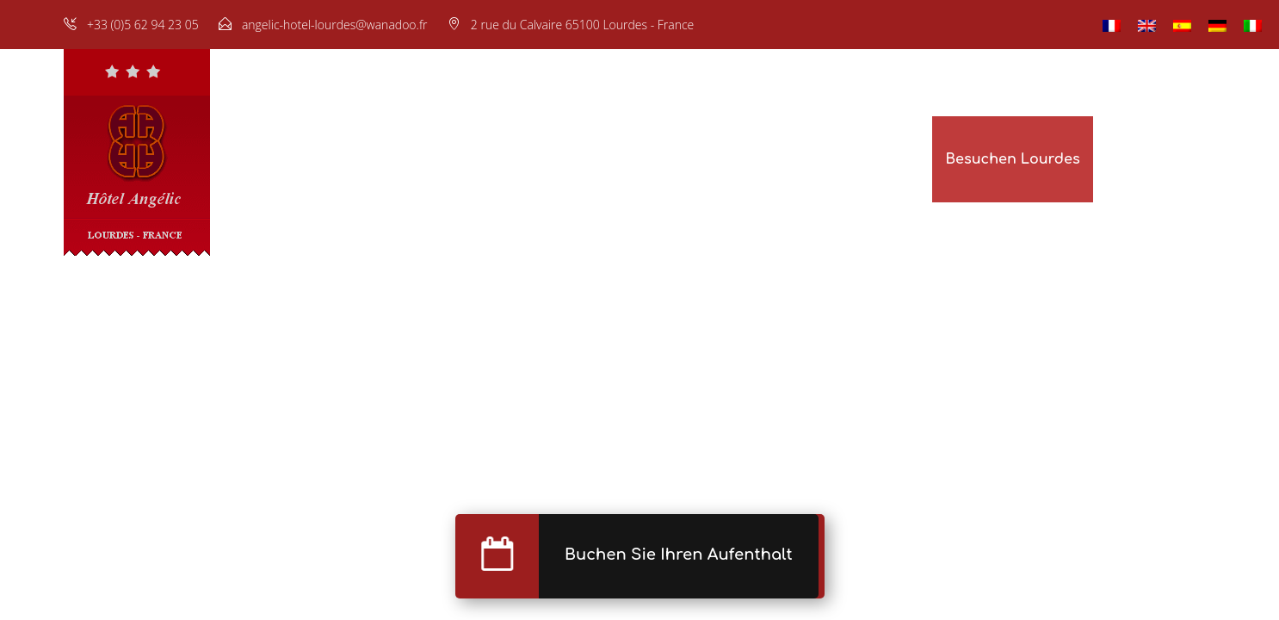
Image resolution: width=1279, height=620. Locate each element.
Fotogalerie (641, 159)
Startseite (308, 159)
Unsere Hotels (868, 159)
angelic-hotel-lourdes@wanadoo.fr (335, 24)
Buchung (741, 159)
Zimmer (396, 159)
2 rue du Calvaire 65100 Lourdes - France (583, 24)
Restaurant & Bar (512, 159)
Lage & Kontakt (1160, 159)
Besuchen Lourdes (1012, 159)
